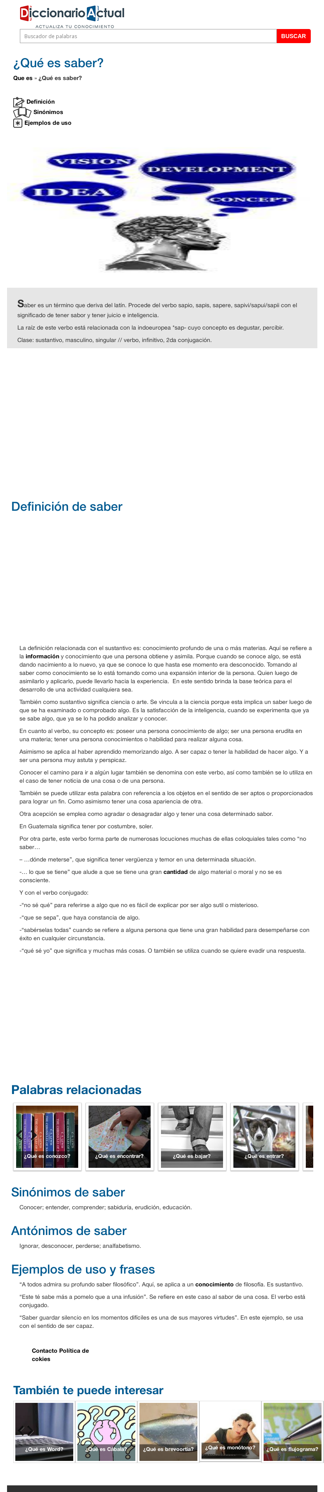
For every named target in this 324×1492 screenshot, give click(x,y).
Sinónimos (38, 112)
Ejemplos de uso (42, 123)
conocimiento (214, 1284)
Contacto (45, 1350)
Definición (34, 102)
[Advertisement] (170, 423)
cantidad (175, 871)
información (42, 656)
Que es (23, 77)
